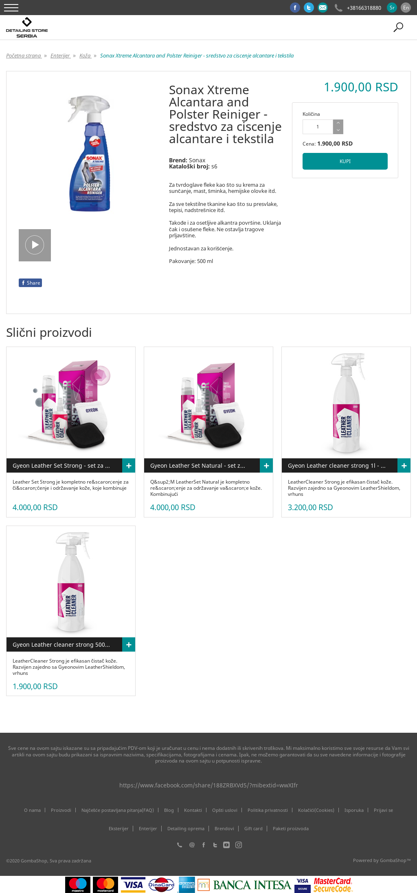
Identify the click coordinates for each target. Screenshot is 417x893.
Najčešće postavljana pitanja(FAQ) (117, 810)
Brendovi (224, 828)
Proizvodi (61, 810)
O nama (32, 810)
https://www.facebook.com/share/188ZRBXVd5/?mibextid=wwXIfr (208, 785)
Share (30, 282)
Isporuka (354, 810)
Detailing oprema (185, 828)
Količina (311, 114)
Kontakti (193, 810)
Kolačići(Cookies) (316, 810)
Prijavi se (383, 810)
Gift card (253, 828)
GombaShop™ (395, 860)
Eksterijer (119, 828)
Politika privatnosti (268, 810)
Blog (169, 810)
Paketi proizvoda (291, 828)
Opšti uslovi (225, 810)
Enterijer (148, 828)
